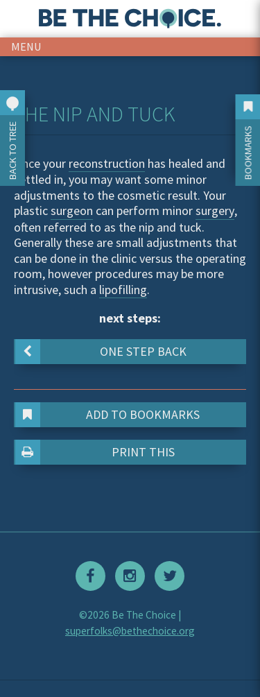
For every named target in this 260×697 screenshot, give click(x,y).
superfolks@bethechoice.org (130, 630)
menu (26, 46)
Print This (95, 452)
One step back (101, 351)
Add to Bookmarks (107, 414)
